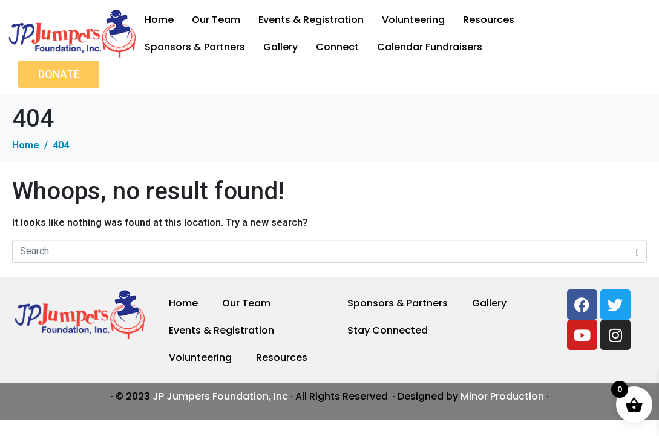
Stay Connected (387, 330)
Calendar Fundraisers (429, 47)
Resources (488, 20)
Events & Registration (311, 20)
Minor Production (502, 396)
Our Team (216, 20)
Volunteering (413, 20)
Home (159, 20)
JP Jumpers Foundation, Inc (220, 396)
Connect (337, 47)
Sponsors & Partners (195, 47)
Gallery (280, 47)
